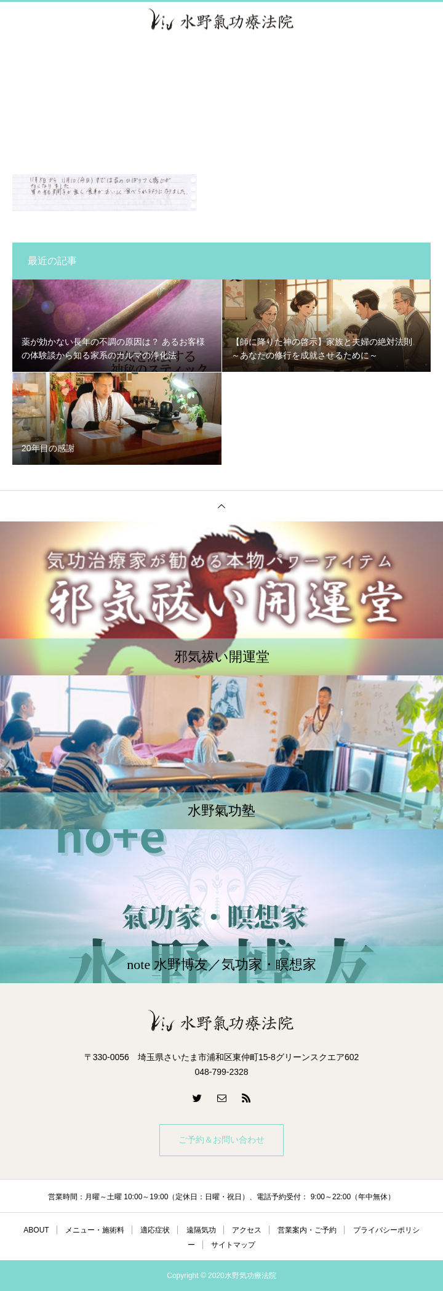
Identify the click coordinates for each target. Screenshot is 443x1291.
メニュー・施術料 (94, 1230)
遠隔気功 (201, 1230)
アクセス (246, 1230)
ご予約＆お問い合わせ (221, 1139)
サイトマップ (233, 1245)
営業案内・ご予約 (307, 1230)
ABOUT (36, 1230)
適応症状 (155, 1230)
